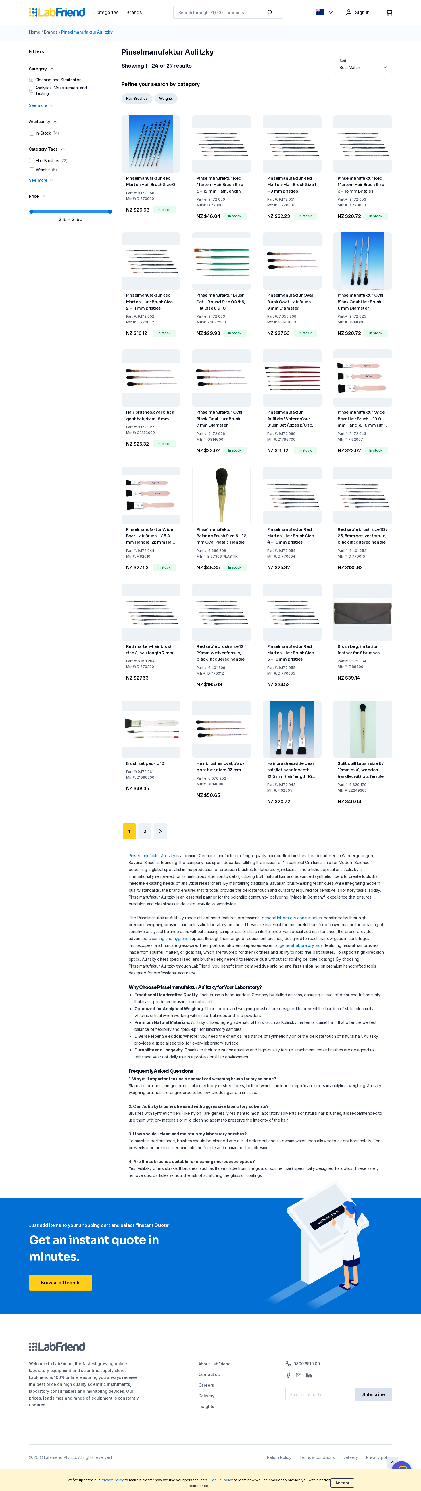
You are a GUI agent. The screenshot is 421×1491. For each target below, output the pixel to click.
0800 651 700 (302, 1363)
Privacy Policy (112, 1480)
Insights (206, 1406)
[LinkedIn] (309, 1375)
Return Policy (279, 1457)
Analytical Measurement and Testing (61, 90)
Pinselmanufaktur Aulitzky (87, 32)
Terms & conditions (317, 1457)
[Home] (61, 12)
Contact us (209, 1374)
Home (34, 32)
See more (42, 105)
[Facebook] (288, 1375)
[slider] (31, 212)
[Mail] (298, 1375)
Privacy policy (379, 1457)
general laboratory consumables (292, 917)
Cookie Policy (221, 1480)
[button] (271, 12)
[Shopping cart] (388, 12)
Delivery (207, 1395)
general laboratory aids (301, 945)
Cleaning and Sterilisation (58, 79)
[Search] (270, 12)
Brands (51, 32)
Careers (206, 1385)
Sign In (357, 12)
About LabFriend (215, 1363)
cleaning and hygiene (169, 938)
